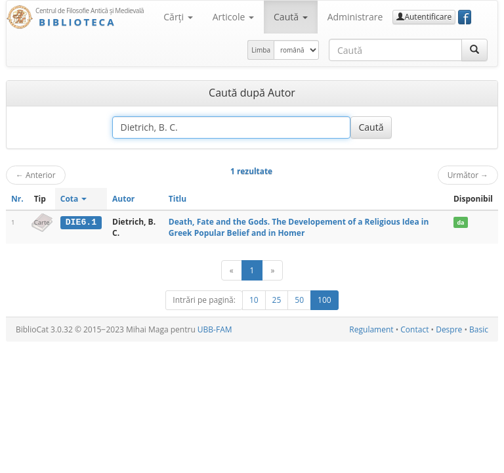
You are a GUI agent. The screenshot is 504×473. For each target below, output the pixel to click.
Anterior (36, 174)
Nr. (17, 198)
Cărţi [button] (177, 17)
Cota (73, 198)
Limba (260, 50)
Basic (478, 329)
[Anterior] (231, 270)
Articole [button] (233, 17)
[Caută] (474, 50)
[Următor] (272, 270)
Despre (449, 329)
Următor (468, 174)
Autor (123, 198)
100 (324, 299)
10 (254, 299)
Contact (414, 329)
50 (299, 299)
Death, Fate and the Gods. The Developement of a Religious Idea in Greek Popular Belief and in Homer (299, 227)
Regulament (371, 329)
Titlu (177, 198)
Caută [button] (291, 17)
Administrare (355, 17)
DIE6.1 (81, 222)
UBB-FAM (215, 329)
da (460, 222)
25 (277, 299)
